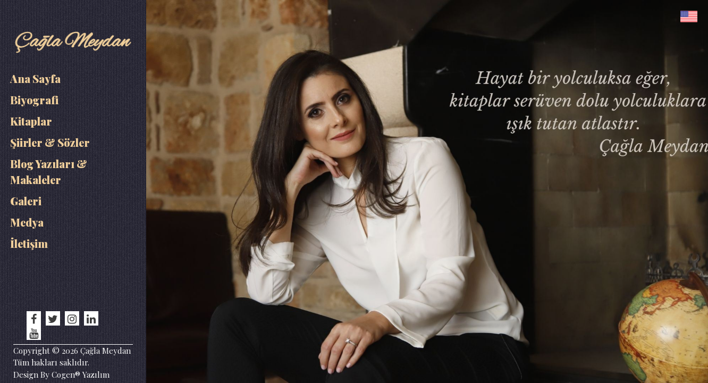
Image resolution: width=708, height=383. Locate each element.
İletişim (29, 243)
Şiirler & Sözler (50, 142)
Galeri (25, 201)
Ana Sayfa (35, 78)
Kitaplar (31, 121)
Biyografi (34, 100)
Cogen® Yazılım (79, 374)
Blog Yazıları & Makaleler (48, 171)
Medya (27, 222)
